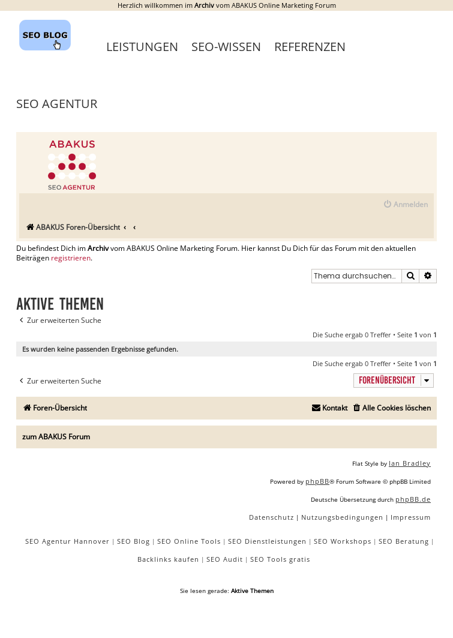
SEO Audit (224, 559)
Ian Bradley (410, 463)
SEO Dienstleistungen (267, 541)
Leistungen (142, 46)
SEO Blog (133, 541)
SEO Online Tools (189, 541)
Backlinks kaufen (168, 559)
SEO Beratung (404, 541)
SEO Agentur (56, 103)
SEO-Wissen (226, 46)
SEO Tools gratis (280, 559)
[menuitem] (405, 205)
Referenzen (310, 46)
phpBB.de (413, 499)
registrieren (71, 258)
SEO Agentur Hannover (67, 541)
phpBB (317, 481)
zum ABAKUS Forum (56, 437)
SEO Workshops (342, 541)
